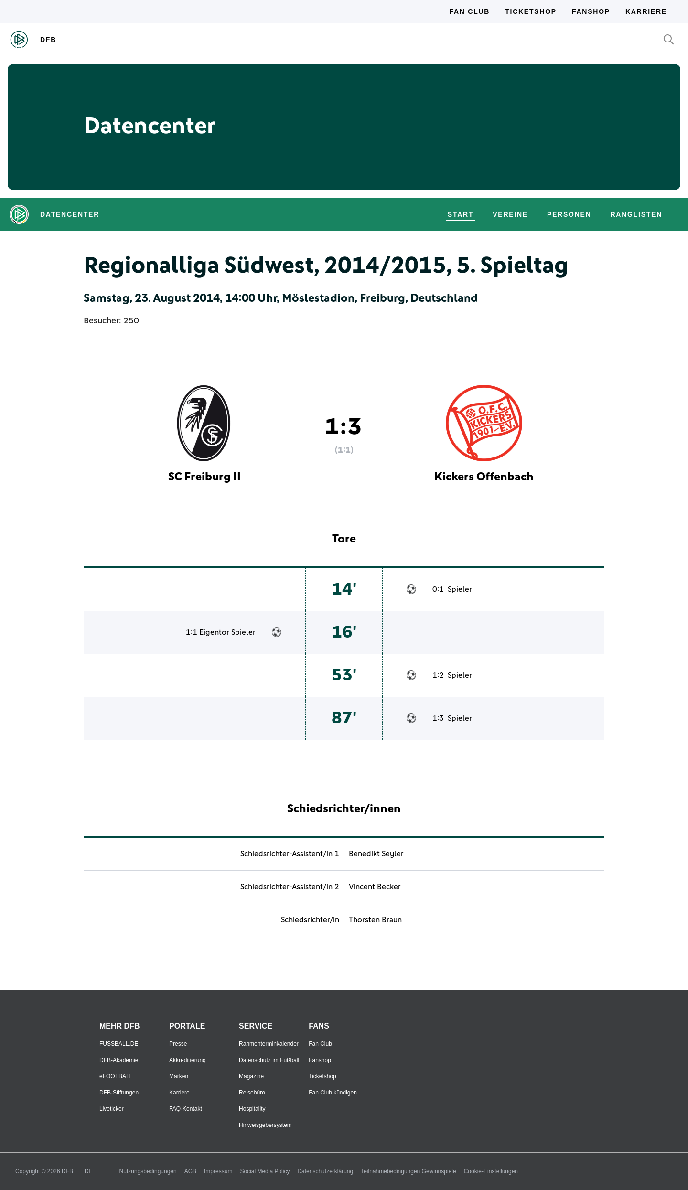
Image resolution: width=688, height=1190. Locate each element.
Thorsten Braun (375, 920)
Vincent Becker (375, 887)
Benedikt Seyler (376, 854)
